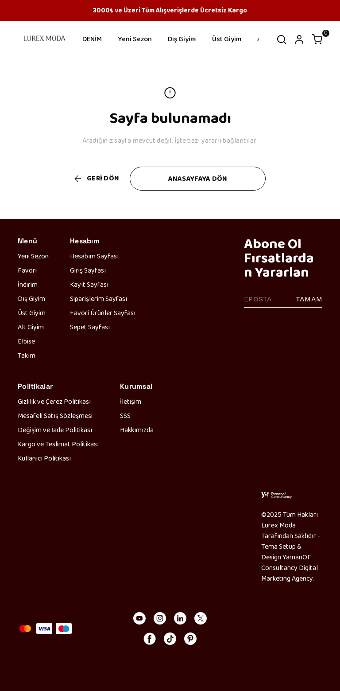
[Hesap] (299, 39)
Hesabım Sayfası (94, 256)
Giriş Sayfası (88, 270)
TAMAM (309, 299)
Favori (27, 270)
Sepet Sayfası (90, 327)
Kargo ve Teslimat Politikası (58, 444)
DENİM (92, 39)
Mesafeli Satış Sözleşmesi (55, 415)
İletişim (130, 401)
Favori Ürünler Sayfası (102, 313)
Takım (26, 355)
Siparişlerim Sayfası (98, 298)
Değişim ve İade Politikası (55, 430)
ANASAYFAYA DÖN (198, 178)
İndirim (28, 284)
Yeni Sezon (135, 39)
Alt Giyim (31, 327)
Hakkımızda (137, 430)
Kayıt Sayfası (89, 284)
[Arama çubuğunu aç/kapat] (281, 39)
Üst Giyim (226, 39)
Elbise (26, 341)
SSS (125, 415)
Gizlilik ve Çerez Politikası (54, 401)
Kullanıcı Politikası (44, 458)
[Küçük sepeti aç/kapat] (317, 39)
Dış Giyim (182, 39)
